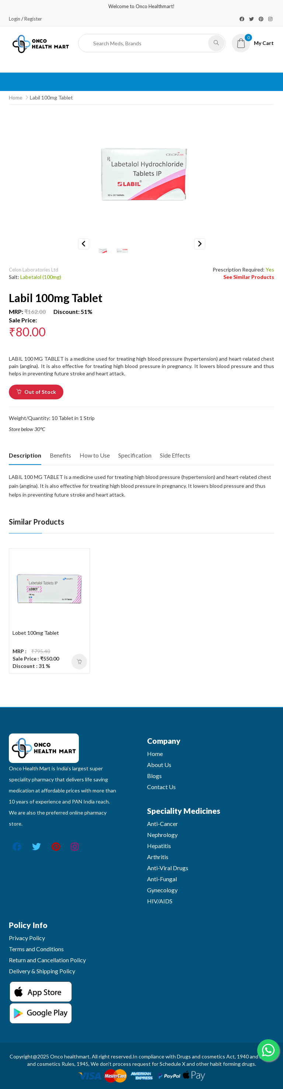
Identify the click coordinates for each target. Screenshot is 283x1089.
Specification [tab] (134, 455)
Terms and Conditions (36, 948)
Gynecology (162, 889)
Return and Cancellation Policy (47, 959)
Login (14, 19)
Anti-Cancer (162, 823)
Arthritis (157, 856)
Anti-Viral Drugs (167, 867)
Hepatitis (159, 845)
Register (33, 19)
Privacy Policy (27, 937)
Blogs (154, 775)
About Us (159, 764)
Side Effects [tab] (175, 455)
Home (15, 97)
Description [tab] (25, 455)
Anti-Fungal (162, 878)
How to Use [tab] (95, 455)
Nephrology (162, 834)
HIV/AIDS (159, 900)
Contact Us (161, 786)
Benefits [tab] (60, 455)
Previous (83, 243)
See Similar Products (248, 277)
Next (199, 243)
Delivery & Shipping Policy (42, 970)
